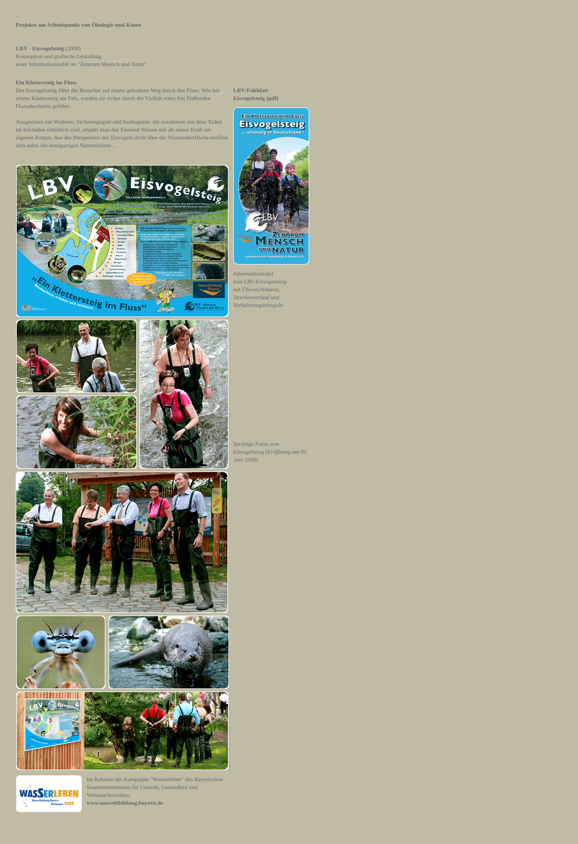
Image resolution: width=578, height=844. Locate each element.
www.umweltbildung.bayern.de (124, 802)
